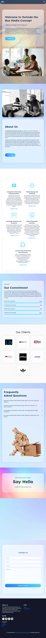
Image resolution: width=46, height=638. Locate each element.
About (25, 614)
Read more (10, 38)
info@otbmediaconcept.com (23, 494)
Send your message (23, 585)
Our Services (27, 616)
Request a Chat (14, 208)
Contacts (4, 631)
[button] (23, 400)
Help (3, 633)
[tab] (23, 400)
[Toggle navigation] (44, 1)
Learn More (10, 162)
